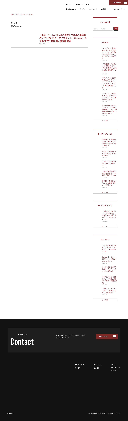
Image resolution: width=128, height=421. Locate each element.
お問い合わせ (117, 2)
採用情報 (88, 4)
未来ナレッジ (93, 9)
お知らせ (68, 4)
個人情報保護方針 (93, 413)
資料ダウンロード (78, 4)
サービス (82, 9)
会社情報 (103, 9)
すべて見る (105, 120)
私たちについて (71, 9)
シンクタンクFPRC (118, 9)
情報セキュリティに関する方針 (105, 413)
